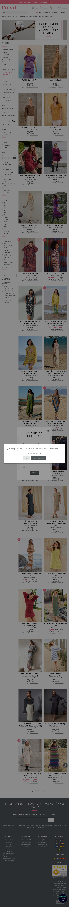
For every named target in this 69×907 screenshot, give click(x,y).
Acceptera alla (38, 458)
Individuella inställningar (34, 453)
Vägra (26, 458)
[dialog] (34, 453)
